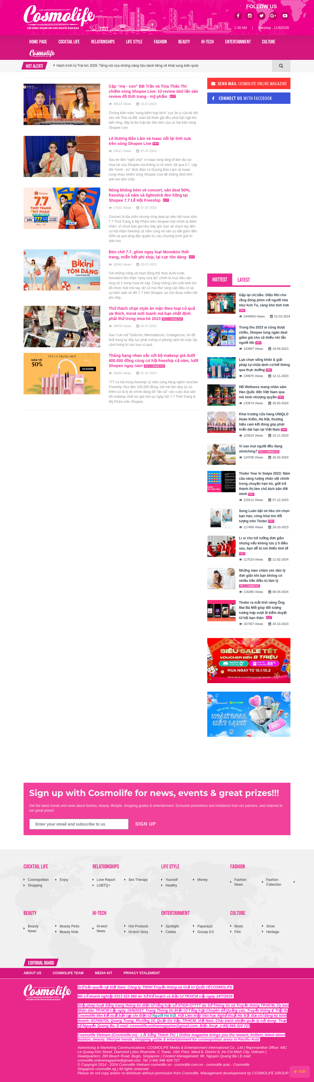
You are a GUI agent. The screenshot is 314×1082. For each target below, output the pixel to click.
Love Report (106, 880)
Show (270, 926)
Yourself (172, 880)
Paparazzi (204, 926)
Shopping (35, 885)
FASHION (160, 41)
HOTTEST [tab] (219, 279)
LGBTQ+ (103, 885)
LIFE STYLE (134, 41)
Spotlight (172, 926)
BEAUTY (184, 41)
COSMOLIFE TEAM (68, 973)
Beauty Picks (69, 926)
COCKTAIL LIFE (69, 41)
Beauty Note (69, 932)
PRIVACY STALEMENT (141, 973)
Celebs (171, 932)
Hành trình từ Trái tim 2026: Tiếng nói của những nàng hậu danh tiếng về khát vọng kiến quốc (127, 66)
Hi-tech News (102, 928)
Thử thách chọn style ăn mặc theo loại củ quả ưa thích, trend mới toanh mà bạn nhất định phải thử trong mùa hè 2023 (152, 313)
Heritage (272, 932)
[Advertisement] (249, 146)
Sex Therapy (138, 880)
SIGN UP (145, 824)
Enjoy (64, 880)
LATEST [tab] (244, 279)
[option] (163, 66)
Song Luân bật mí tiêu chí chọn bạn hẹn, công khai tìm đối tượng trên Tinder (264, 516)
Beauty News (33, 928)
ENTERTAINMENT (238, 41)
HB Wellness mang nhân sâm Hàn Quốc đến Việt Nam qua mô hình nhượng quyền (262, 392)
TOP (299, 1072)
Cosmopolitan (38, 880)
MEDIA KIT (103, 973)
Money (202, 880)
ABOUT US (32, 973)
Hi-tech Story (138, 932)
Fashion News (241, 882)
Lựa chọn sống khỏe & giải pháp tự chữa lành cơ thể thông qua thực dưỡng (264, 365)
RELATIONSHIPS (103, 41)
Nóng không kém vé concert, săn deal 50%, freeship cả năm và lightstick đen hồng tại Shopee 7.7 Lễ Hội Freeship (149, 195)
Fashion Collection (273, 882)
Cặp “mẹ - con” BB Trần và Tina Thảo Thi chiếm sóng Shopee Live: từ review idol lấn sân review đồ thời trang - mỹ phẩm (153, 91)
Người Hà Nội (164, 1015)
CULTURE (268, 41)
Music (239, 926)
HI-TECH (207, 41)
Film (238, 932)
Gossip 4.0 (205, 932)
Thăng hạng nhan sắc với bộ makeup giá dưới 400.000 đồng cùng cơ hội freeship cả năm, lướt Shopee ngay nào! (153, 360)
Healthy (171, 885)
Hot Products (138, 926)
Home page (38, 41)
